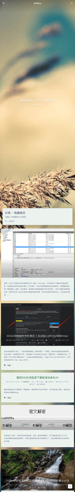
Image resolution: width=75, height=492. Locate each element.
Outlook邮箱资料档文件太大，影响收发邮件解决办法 (37, 480)
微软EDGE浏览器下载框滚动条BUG (37, 377)
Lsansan (50, 272)
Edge (9, 365)
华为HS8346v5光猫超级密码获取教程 (37, 420)
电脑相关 (26, 272)
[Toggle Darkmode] (70, 486)
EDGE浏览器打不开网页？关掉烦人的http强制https (37, 336)
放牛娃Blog (37, 3)
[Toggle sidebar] (3, 3)
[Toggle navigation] (71, 3)
